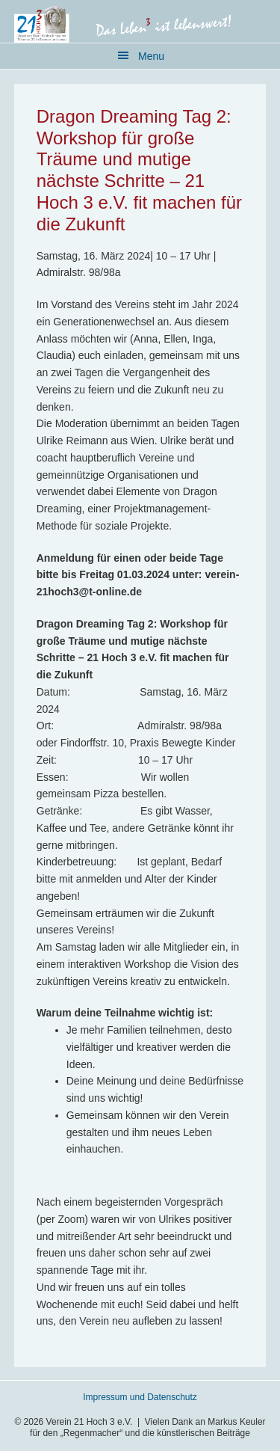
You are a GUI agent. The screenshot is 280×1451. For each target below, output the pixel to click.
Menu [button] (151, 56)
